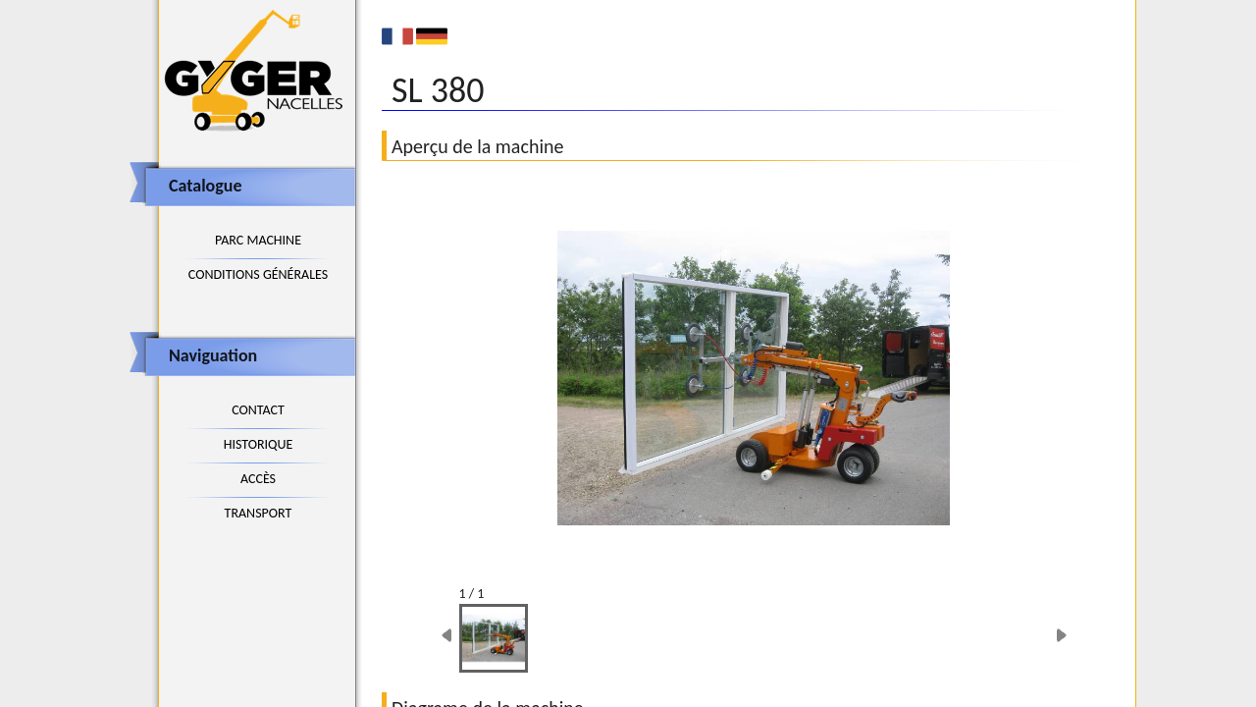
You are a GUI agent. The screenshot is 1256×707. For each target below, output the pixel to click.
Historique (258, 444)
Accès (258, 478)
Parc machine (258, 240)
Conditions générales (258, 274)
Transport (258, 513)
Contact (258, 410)
